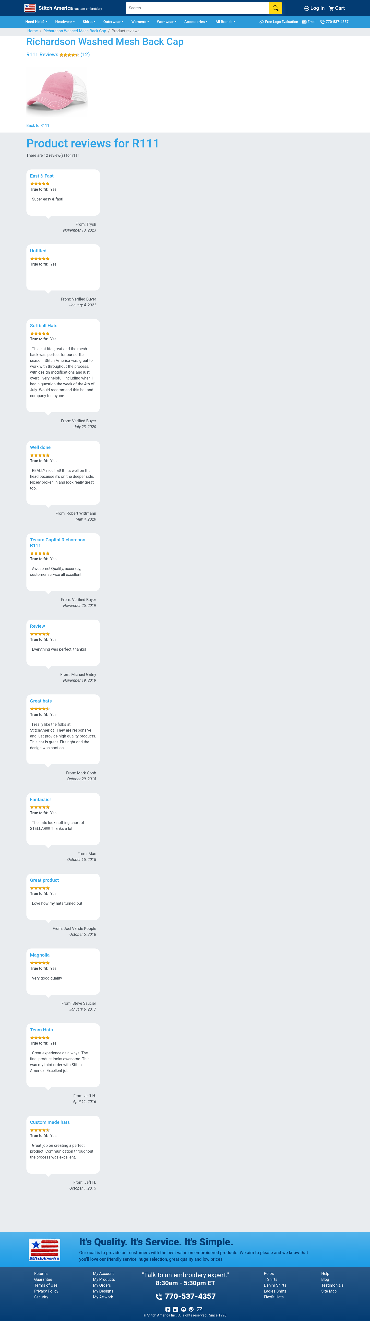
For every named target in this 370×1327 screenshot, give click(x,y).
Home (32, 31)
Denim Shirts (275, 1285)
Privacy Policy (46, 1291)
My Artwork (103, 1297)
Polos (269, 1273)
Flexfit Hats (274, 1297)
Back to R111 (37, 125)
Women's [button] (138, 22)
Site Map (329, 1291)
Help (325, 1273)
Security (41, 1297)
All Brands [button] (223, 22)
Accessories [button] (194, 22)
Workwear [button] (165, 22)
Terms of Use (46, 1285)
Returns (41, 1273)
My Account (103, 1273)
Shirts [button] (88, 22)
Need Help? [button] (35, 22)
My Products (104, 1279)
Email (310, 22)
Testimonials (332, 1285)
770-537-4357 (334, 22)
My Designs (103, 1291)
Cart (337, 8)
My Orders (102, 1285)
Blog (325, 1279)
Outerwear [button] (112, 22)
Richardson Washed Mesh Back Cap (74, 31)
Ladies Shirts (275, 1291)
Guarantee (43, 1279)
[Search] (197, 8)
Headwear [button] (63, 22)
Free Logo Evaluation (279, 22)
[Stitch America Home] (62, 8)
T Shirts (270, 1279)
